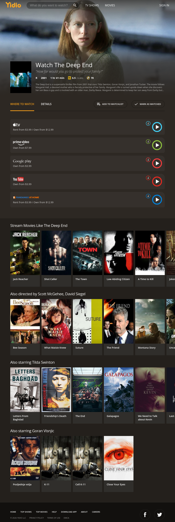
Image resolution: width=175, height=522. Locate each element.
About (84, 512)
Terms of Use (53, 518)
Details (46, 104)
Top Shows (26, 512)
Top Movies (42, 512)
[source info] (147, 123)
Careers (96, 512)
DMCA (66, 518)
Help (54, 512)
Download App (69, 512)
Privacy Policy (36, 518)
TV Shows (92, 5)
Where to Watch (22, 104)
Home (13, 512)
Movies (110, 5)
